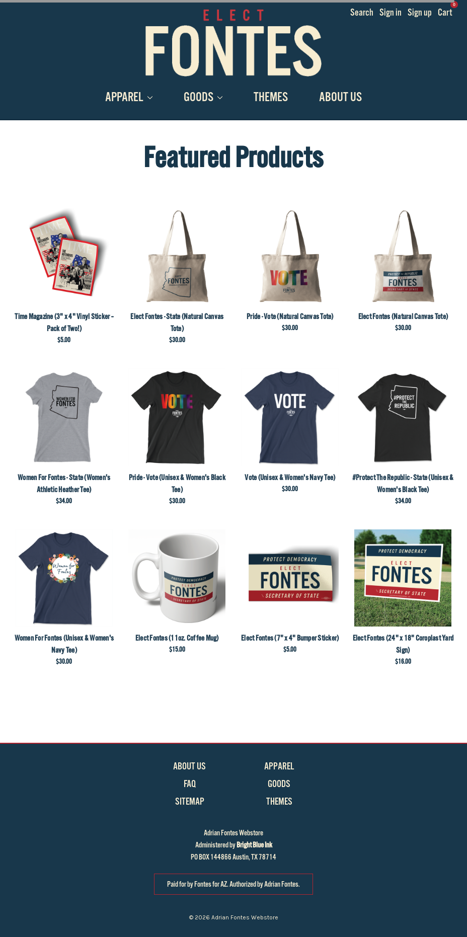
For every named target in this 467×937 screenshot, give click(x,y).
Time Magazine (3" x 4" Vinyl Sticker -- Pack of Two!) (64, 322)
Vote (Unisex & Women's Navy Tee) (290, 477)
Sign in (390, 12)
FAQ (190, 784)
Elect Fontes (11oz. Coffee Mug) (177, 638)
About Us (340, 97)
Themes (271, 97)
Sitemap (189, 801)
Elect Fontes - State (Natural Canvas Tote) (176, 322)
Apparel (128, 97)
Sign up (420, 12)
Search (361, 12)
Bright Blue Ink (254, 844)
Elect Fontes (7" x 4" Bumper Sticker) (290, 638)
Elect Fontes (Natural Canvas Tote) (403, 316)
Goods (203, 97)
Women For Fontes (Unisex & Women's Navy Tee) (64, 644)
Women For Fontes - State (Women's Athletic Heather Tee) (64, 483)
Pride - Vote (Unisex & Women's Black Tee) (177, 483)
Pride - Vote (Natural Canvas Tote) (290, 316)
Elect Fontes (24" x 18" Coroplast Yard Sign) (403, 644)
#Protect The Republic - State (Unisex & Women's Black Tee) (403, 483)
